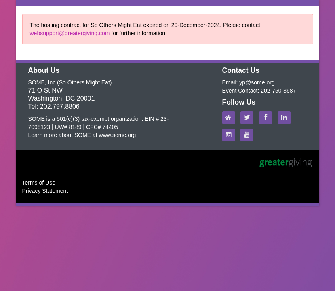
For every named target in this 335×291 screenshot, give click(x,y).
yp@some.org (256, 82)
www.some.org (117, 135)
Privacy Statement (45, 191)
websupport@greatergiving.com (70, 33)
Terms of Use (38, 182)
